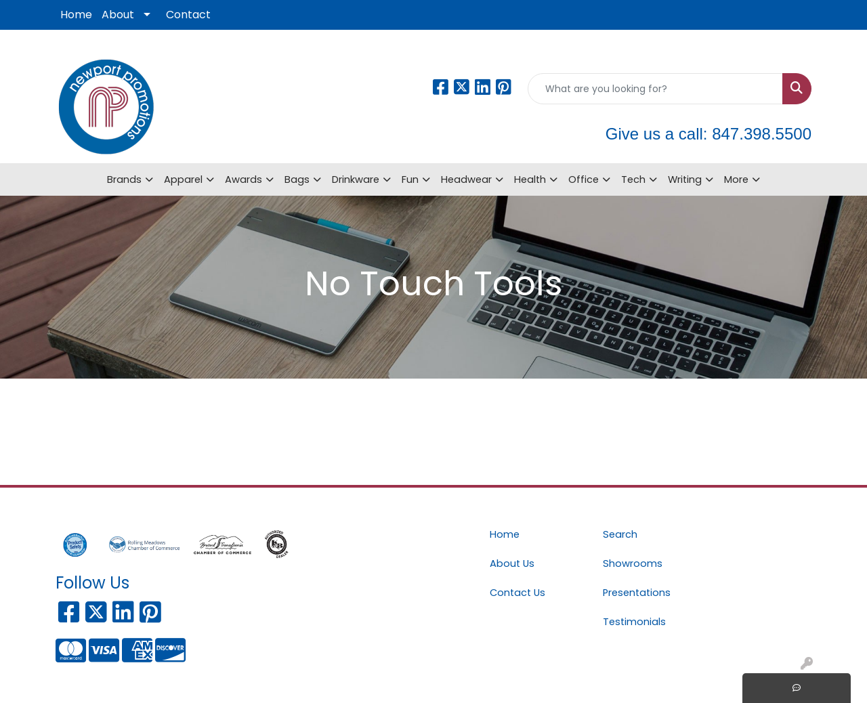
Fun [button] (410, 179)
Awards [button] (243, 179)
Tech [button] (633, 179)
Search (620, 534)
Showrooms (632, 563)
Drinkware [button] (355, 179)
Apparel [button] (183, 179)
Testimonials (634, 622)
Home (76, 14)
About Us (512, 563)
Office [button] (583, 179)
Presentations (637, 592)
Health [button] (530, 179)
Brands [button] (124, 179)
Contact (188, 14)
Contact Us (517, 592)
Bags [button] (297, 179)
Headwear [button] (466, 179)
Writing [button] (685, 179)
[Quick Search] (655, 88)
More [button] (736, 179)
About (118, 14)
